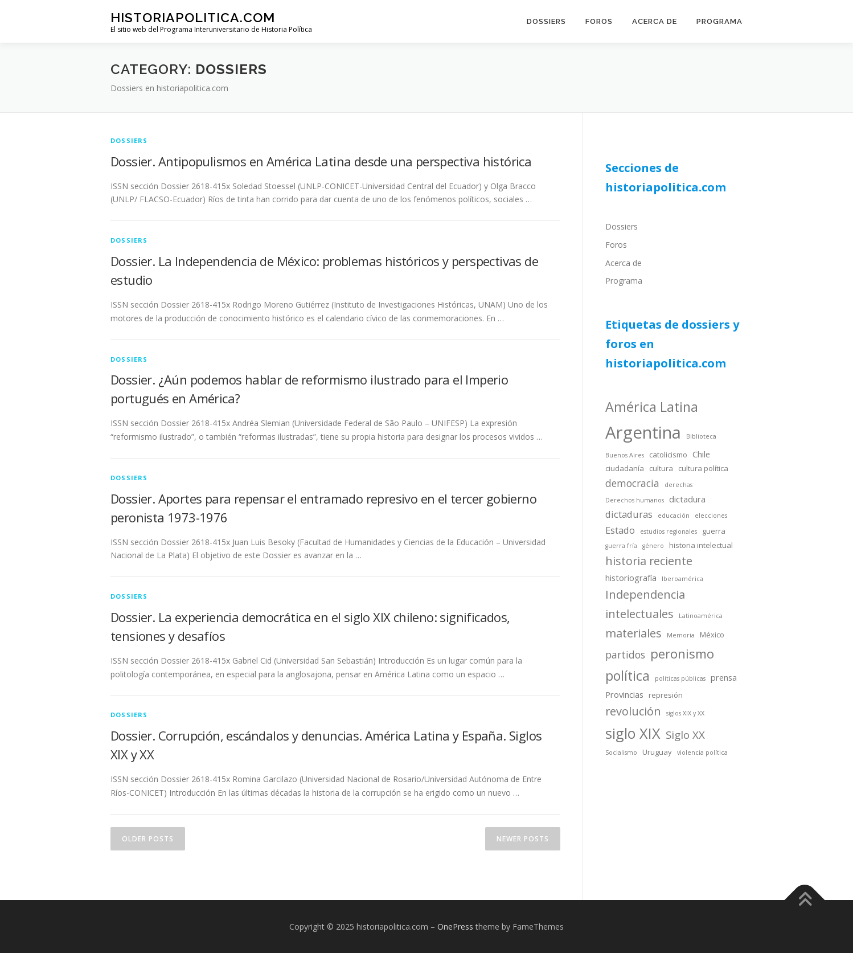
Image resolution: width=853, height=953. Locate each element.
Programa (719, 21)
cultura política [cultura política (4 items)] (703, 468)
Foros (599, 21)
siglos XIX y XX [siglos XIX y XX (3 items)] (685, 713)
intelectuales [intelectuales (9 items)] (639, 613)
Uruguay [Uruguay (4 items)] (657, 752)
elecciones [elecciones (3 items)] (711, 516)
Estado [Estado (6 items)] (620, 530)
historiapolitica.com (192, 17)
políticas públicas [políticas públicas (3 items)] (680, 678)
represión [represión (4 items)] (666, 695)
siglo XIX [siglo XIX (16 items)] (633, 733)
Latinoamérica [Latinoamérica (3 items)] (701, 616)
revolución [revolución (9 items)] (633, 711)
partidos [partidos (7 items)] (625, 654)
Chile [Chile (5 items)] (701, 454)
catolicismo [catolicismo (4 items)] (668, 454)
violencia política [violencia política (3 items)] (702, 752)
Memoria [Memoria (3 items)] (681, 635)
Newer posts (523, 839)
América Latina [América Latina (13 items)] (651, 407)
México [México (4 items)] (712, 634)
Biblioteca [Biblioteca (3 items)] (701, 436)
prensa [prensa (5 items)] (724, 677)
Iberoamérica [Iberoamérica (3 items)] (682, 579)
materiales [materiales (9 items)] (633, 633)
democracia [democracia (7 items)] (632, 483)
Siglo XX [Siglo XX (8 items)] (685, 734)
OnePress (455, 926)
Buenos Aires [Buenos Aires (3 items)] (624, 455)
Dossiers (546, 21)
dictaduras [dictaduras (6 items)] (629, 514)
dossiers (129, 140)
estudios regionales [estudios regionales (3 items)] (668, 531)
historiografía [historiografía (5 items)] (631, 577)
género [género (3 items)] (653, 546)
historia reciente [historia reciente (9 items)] (648, 560)
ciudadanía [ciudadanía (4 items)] (624, 468)
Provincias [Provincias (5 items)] (624, 694)
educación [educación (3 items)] (674, 516)
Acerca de (654, 21)
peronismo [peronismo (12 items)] (682, 653)
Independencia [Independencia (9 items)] (645, 594)
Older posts (148, 839)
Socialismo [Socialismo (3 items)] (621, 752)
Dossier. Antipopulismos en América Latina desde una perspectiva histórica (320, 161)
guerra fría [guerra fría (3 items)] (621, 546)
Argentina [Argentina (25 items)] (643, 432)
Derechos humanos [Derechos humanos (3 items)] (634, 500)
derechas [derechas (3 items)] (678, 485)
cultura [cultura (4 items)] (661, 468)
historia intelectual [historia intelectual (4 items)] (701, 545)
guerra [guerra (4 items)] (713, 531)
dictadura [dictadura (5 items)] (687, 499)
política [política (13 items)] (627, 675)
